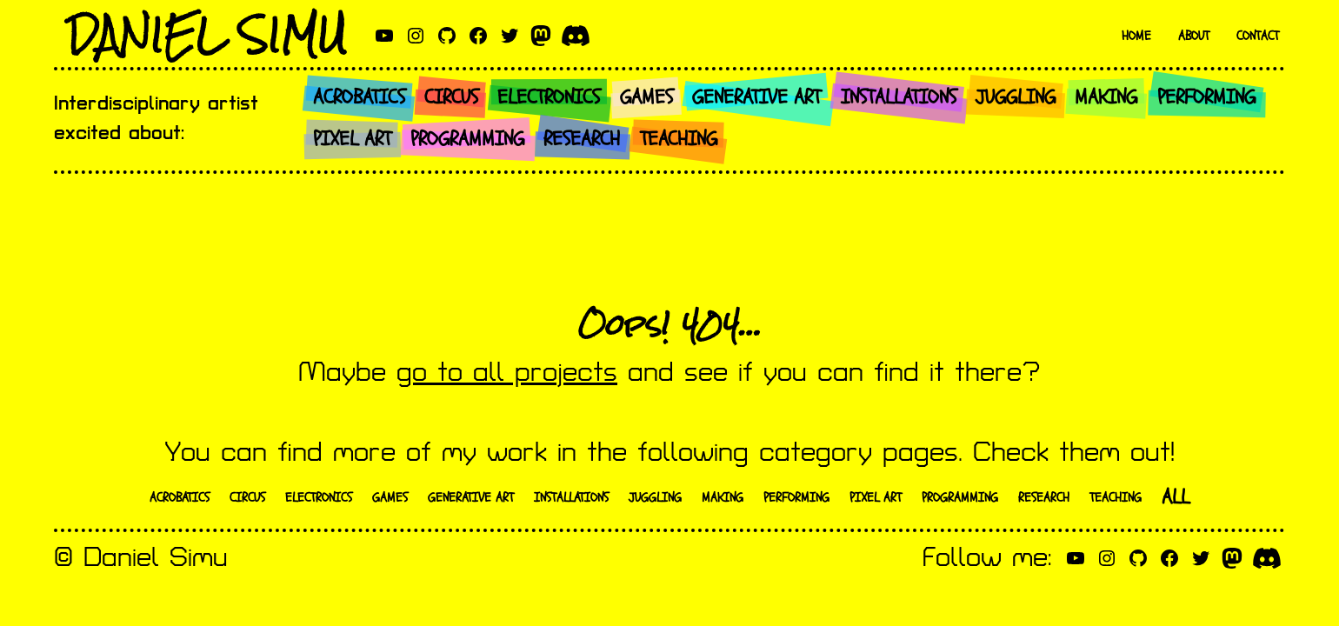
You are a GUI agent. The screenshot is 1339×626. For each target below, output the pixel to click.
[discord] (575, 35)
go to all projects (506, 372)
